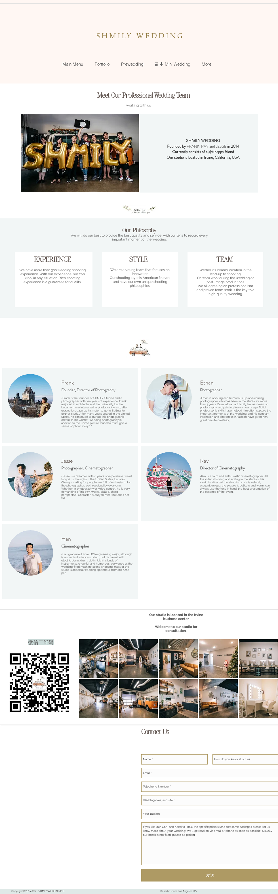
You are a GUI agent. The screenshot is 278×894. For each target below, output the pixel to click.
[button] (102, 64)
